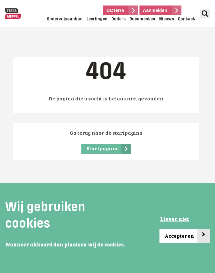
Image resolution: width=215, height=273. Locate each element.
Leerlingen (97, 19)
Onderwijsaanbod (65, 19)
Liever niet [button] (174, 219)
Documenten (142, 19)
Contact (186, 19)
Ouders (118, 19)
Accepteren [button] (187, 236)
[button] (6, 253)
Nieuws (166, 19)
